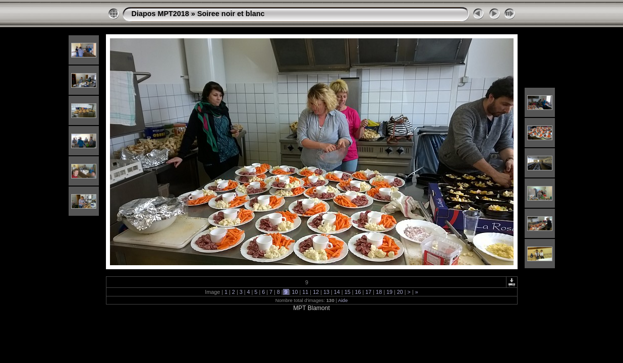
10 (295, 292)
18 (378, 292)
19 (389, 292)
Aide (343, 300)
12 (315, 292)
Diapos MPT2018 (160, 14)
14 (337, 292)
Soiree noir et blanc (231, 14)
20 (400, 292)
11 (305, 292)
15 (347, 292)
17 (368, 292)
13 (326, 292)
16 (357, 292)
